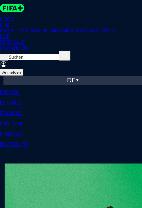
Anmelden (11, 72)
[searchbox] (33, 57)
